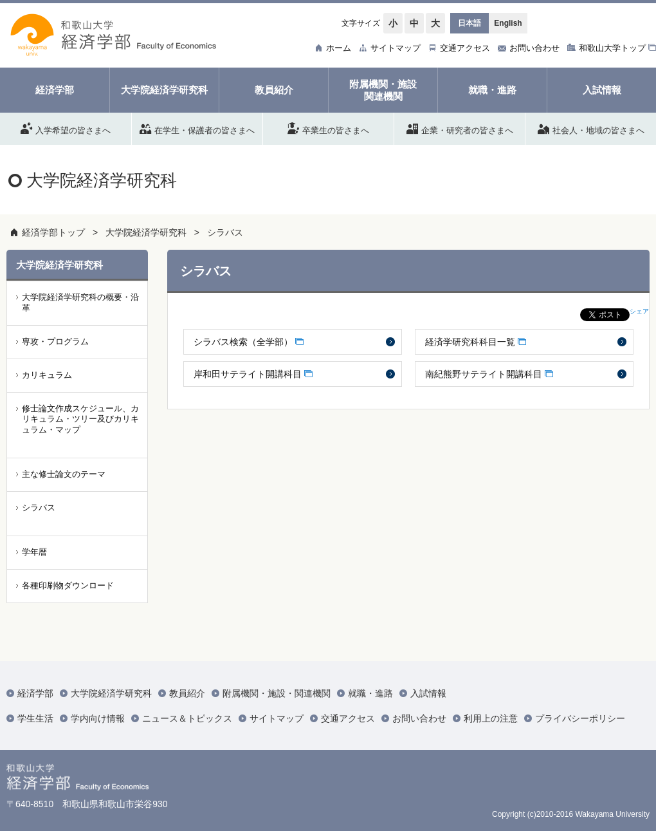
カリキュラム (47, 375)
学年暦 (34, 552)
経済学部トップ (53, 232)
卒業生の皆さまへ (328, 128)
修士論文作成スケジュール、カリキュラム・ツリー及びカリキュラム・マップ (80, 419)
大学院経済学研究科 (146, 232)
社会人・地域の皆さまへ (591, 128)
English (508, 23)
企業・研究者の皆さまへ (459, 128)
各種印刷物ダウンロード (68, 585)
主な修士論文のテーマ (63, 474)
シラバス (225, 232)
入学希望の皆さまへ (66, 128)
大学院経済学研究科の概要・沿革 (80, 302)
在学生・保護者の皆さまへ (197, 128)
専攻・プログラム (55, 341)
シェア (639, 311)
